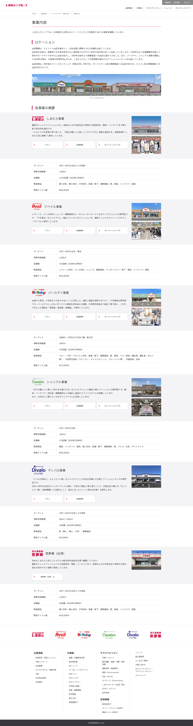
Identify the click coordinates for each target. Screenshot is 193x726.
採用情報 (176, 2)
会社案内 (39, 682)
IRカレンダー (74, 678)
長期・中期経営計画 (76, 657)
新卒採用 (105, 704)
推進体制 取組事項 (110, 668)
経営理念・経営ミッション (46, 657)
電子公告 (72, 698)
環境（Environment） (111, 672)
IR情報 (70, 652)
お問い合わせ (140, 664)
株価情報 (72, 702)
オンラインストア (111, 145)
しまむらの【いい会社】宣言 (113, 684)
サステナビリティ (109, 652)
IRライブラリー (75, 682)
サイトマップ (140, 675)
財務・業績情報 (75, 690)
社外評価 (105, 692)
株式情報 (72, 694)
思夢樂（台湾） (46, 576)
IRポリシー (73, 674)
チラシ (47, 145)
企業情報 (44, 14)
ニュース (138, 652)
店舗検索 (167, 2)
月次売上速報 (74, 686)
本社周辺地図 (41, 678)
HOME (34, 14)
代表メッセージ (42, 661)
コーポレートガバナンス (78, 670)
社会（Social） (108, 676)
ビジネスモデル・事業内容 (60, 14)
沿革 (37, 674)
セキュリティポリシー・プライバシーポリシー (144, 669)
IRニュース (73, 665)
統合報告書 (73, 661)
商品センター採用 (109, 712)
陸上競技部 (139, 656)
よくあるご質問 (141, 660)
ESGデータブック (109, 688)
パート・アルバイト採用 (111, 708)
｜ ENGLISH (186, 2)
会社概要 (39, 665)
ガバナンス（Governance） (113, 680)
